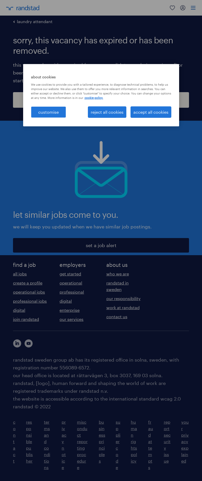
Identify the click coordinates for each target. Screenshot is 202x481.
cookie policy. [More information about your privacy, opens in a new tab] (93, 97)
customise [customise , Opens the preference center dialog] (48, 112)
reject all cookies (107, 112)
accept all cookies (150, 112)
